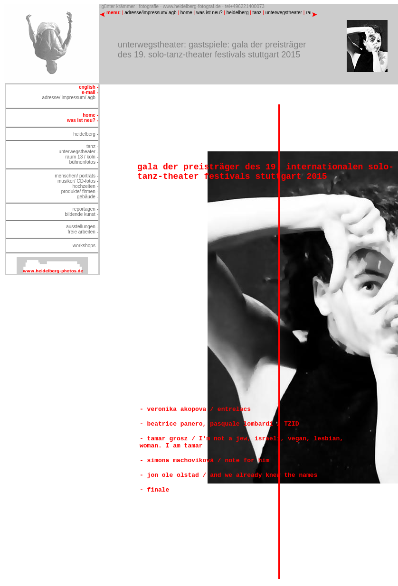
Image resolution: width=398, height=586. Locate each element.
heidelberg (238, 12)
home (186, 12)
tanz (257, 12)
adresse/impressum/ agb (150, 12)
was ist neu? (209, 12)
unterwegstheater (283, 12)
